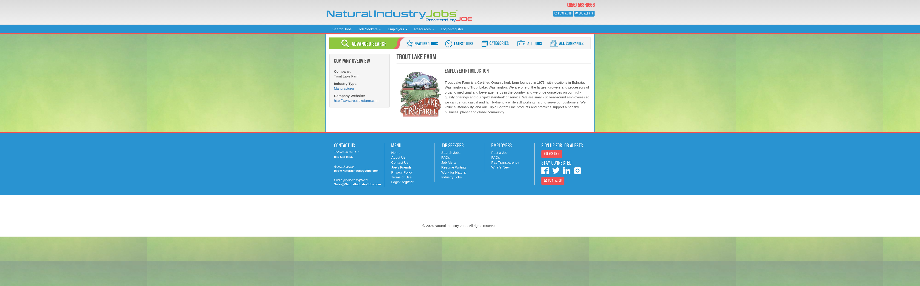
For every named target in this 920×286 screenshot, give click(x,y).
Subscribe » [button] (551, 154)
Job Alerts (449, 162)
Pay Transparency (505, 162)
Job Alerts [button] (584, 13)
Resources (424, 29)
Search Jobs (341, 29)
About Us (398, 157)
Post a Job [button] (563, 13)
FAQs (445, 157)
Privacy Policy (402, 172)
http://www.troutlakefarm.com (356, 101)
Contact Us (399, 162)
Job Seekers (369, 29)
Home (395, 152)
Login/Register (452, 29)
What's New (500, 167)
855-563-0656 (343, 157)
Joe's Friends (401, 167)
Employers (397, 29)
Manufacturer (344, 88)
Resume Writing (453, 167)
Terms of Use (401, 177)
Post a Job (499, 152)
